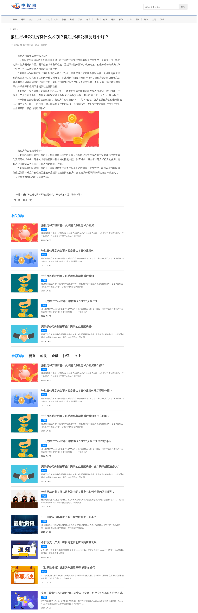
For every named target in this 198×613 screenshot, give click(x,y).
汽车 (56, 19)
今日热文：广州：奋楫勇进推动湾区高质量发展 (68, 542)
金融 (55, 356)
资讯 (105, 19)
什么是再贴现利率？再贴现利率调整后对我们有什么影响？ (75, 416)
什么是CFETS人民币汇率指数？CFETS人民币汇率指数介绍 (76, 441)
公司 (154, 19)
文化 (39, 19)
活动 (162, 19)
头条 (15, 19)
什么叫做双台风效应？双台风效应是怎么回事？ (68, 517)
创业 (89, 19)
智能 (72, 19)
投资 (121, 19)
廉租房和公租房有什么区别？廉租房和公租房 (67, 225)
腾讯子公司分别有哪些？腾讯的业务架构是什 (67, 326)
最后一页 (27, 200)
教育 (64, 19)
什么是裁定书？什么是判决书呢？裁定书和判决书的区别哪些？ (78, 491)
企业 (77, 356)
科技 (48, 19)
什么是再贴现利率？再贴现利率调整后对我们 (67, 275)
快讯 (14, 29)
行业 (97, 19)
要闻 (80, 19)
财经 (23, 19)
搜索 (183, 7)
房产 (31, 19)
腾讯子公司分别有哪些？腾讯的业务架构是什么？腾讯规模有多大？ (80, 466)
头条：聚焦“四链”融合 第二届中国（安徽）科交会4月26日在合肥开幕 (82, 593)
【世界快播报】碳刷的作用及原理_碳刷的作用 (68, 567)
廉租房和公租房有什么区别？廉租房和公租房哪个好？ (72, 365)
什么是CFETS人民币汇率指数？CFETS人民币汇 (69, 301)
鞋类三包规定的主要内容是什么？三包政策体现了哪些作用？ (52, 194)
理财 (138, 19)
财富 (113, 19)
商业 (146, 19)
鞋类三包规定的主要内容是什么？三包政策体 (67, 250)
